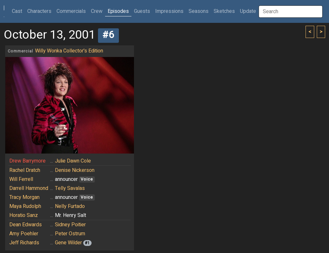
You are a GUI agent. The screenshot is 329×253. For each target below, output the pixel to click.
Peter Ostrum (70, 234)
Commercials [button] (71, 11)
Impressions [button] (169, 11)
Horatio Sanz (23, 215)
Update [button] (248, 11)
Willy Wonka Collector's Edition (69, 51)
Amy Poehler (23, 234)
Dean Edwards (25, 225)
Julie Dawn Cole (73, 161)
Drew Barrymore (27, 161)
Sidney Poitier (70, 225)
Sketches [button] (224, 11)
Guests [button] (142, 11)
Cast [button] (18, 11)
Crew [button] (96, 11)
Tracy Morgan (24, 197)
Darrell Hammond (28, 188)
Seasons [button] (199, 11)
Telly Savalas (70, 188)
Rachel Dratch (24, 170)
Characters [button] (39, 11)
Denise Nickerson (74, 170)
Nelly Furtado (70, 206)
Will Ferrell (21, 179)
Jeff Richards (24, 243)
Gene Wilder (68, 243)
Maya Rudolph (25, 206)
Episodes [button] (118, 11)
